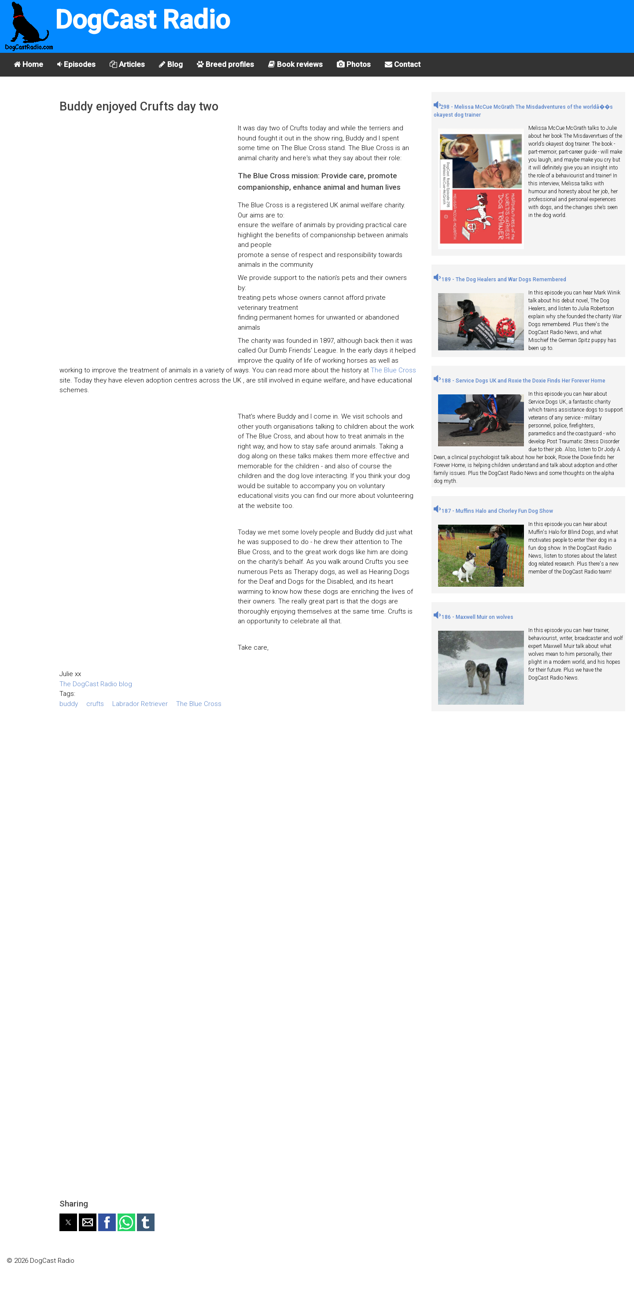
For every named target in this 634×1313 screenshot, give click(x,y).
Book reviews (295, 64)
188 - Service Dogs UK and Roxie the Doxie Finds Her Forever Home (519, 381)
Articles (127, 64)
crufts (95, 704)
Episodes (76, 64)
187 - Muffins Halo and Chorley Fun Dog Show (493, 511)
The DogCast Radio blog (95, 684)
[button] (68, 1222)
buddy (68, 704)
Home (28, 64)
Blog (171, 64)
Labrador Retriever (140, 704)
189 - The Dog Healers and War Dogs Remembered (500, 279)
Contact (402, 64)
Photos (354, 64)
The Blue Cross (393, 370)
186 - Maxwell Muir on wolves (473, 617)
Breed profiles (225, 64)
